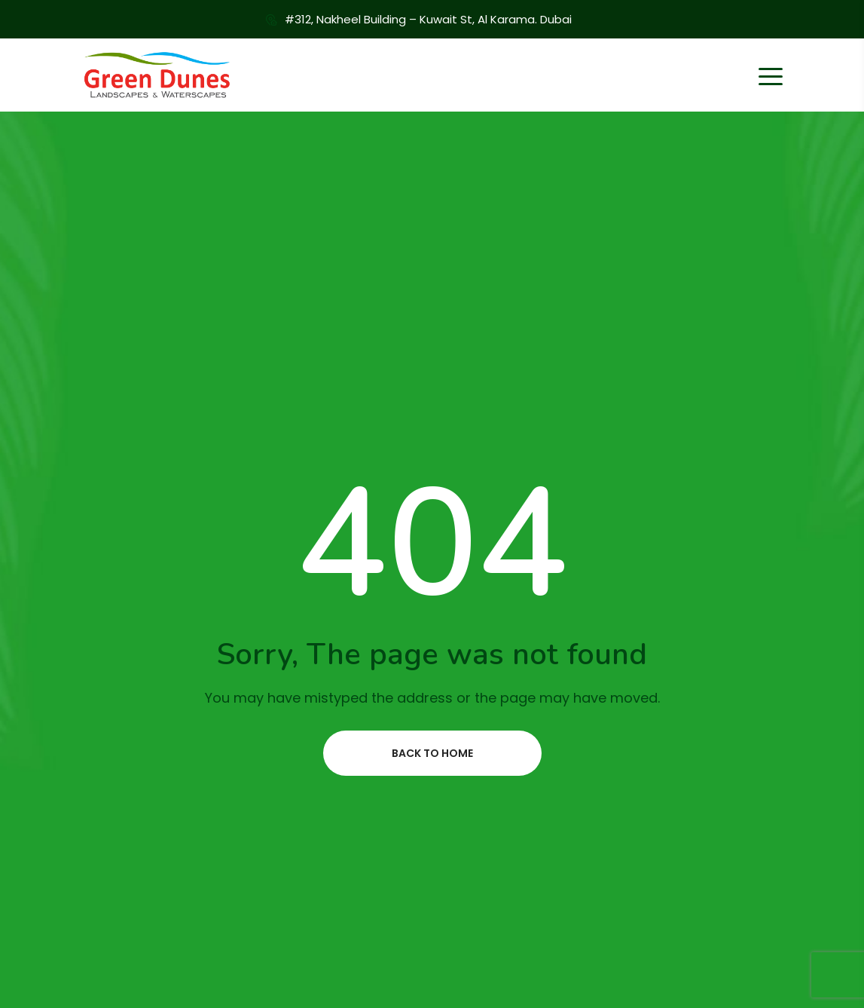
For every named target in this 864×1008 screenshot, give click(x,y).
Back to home (432, 753)
